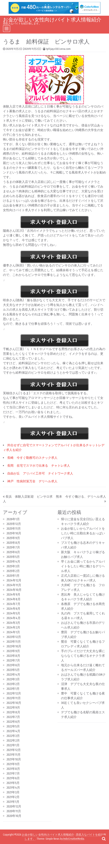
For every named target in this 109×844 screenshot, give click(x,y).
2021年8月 (13, 769)
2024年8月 (13, 599)
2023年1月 (13, 689)
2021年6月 (13, 778)
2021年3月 (13, 792)
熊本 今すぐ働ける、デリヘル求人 (81, 496)
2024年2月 (13, 627)
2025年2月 (13, 571)
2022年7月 (13, 717)
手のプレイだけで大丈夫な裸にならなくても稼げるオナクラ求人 (83, 655)
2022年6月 (13, 722)
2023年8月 (13, 656)
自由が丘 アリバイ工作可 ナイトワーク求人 (40, 473)
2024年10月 (14, 590)
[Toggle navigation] (6, 28)
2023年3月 (13, 679)
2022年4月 (13, 731)
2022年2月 (13, 740)
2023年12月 (13, 637)
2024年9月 (13, 594)
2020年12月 (13, 806)
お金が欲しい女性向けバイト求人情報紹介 (52, 20)
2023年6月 (13, 665)
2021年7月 (13, 773)
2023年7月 (13, 660)
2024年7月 (13, 604)
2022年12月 (13, 693)
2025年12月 (13, 524)
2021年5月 (13, 783)
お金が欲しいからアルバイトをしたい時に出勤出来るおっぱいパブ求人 (83, 533)
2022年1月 (13, 745)
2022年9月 (13, 707)
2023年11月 (13, 641)
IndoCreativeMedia (73, 838)
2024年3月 (13, 623)
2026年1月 (13, 519)
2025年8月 (13, 543)
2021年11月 (13, 754)
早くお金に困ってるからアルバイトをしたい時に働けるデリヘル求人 (83, 566)
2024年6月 (13, 608)
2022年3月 (13, 736)
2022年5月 (13, 726)
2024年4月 (13, 618)
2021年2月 (13, 797)
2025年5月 (13, 557)
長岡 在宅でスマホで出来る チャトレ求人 (38, 465)
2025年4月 (13, 561)
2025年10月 (13, 533)
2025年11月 (13, 528)
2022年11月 (13, 698)
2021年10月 (13, 759)
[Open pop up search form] (103, 838)
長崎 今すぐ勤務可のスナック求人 (32, 458)
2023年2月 (13, 684)
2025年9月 (13, 538)
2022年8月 (13, 712)
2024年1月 (13, 632)
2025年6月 (13, 552)
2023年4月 (13, 674)
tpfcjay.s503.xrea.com (58, 49)
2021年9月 (13, 764)
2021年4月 (13, 787)
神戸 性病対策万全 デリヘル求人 (32, 481)
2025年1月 (13, 576)
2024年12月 (13, 580)
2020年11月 (13, 811)
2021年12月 (13, 750)
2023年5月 (13, 670)
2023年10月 (13, 646)
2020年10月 (13, 816)
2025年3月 (13, 566)
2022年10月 (13, 703)
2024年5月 (13, 613)
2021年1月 (12, 802)
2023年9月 (13, 651)
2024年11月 (13, 585)
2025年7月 (13, 547)
